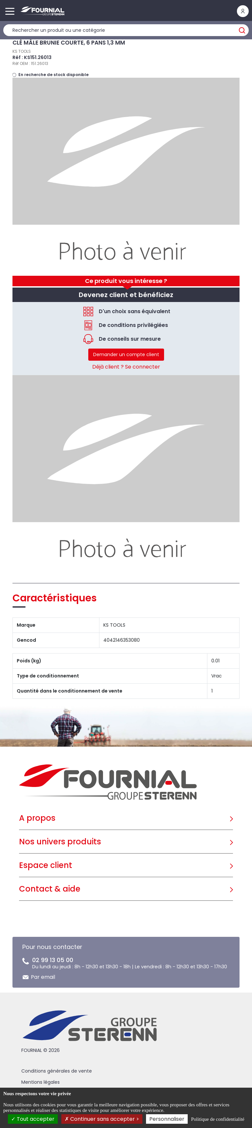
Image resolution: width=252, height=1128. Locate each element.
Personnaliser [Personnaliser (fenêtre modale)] (166, 1119)
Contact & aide (49, 888)
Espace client (45, 865)
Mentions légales (40, 1082)
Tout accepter (32, 1119)
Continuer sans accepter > (102, 1119)
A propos (37, 818)
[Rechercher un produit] (126, 30)
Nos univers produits (60, 841)
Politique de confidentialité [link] (217, 1119)
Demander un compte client (126, 354)
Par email (43, 977)
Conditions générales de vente (56, 1071)
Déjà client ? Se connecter (126, 367)
